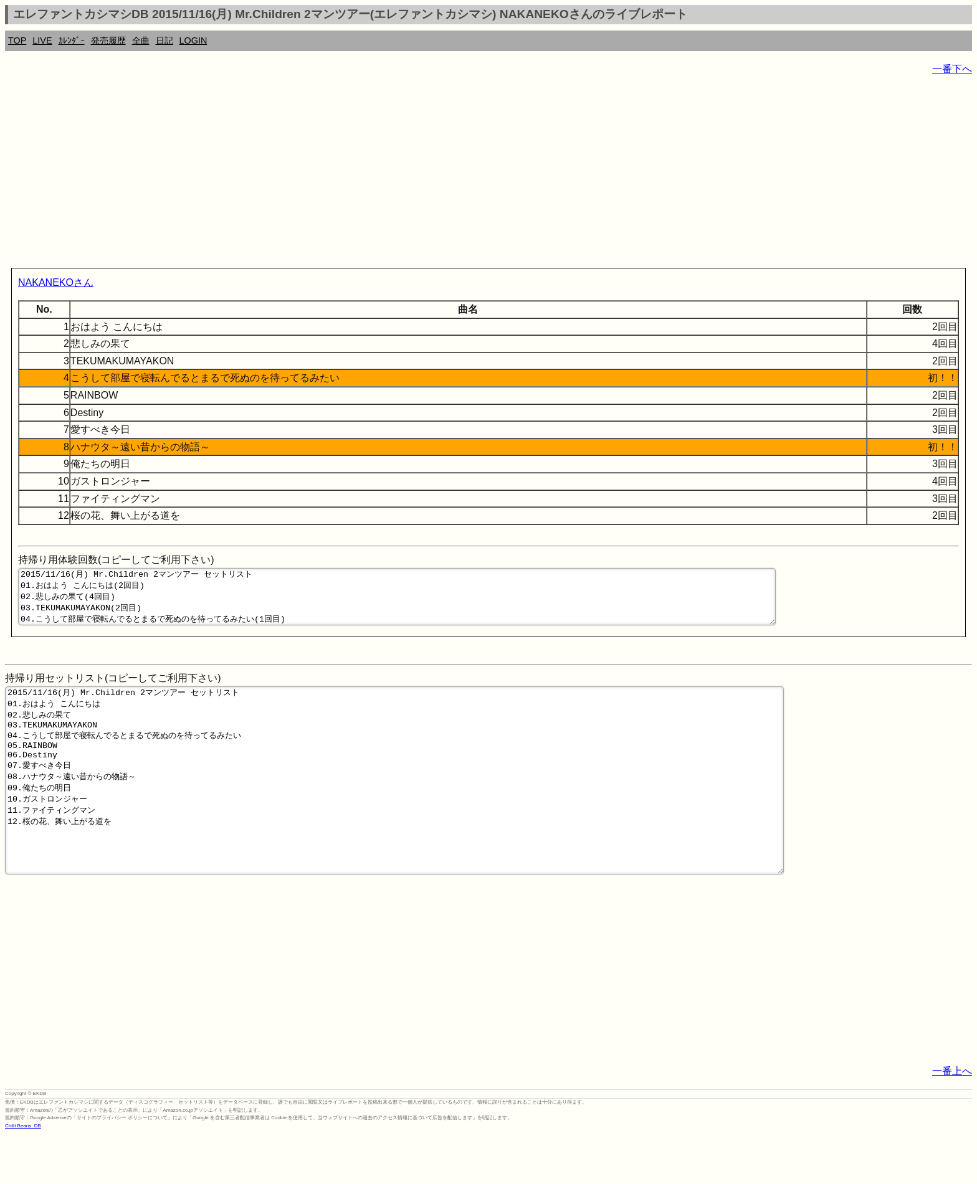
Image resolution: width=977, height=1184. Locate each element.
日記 (164, 40)
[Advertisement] (379, 174)
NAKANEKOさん (55, 282)
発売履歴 (108, 40)
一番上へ (952, 1119)
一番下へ (952, 69)
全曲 (141, 40)
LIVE (42, 40)
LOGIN (193, 40)
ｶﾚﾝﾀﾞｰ (72, 40)
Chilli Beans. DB (23, 1174)
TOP (17, 40)
